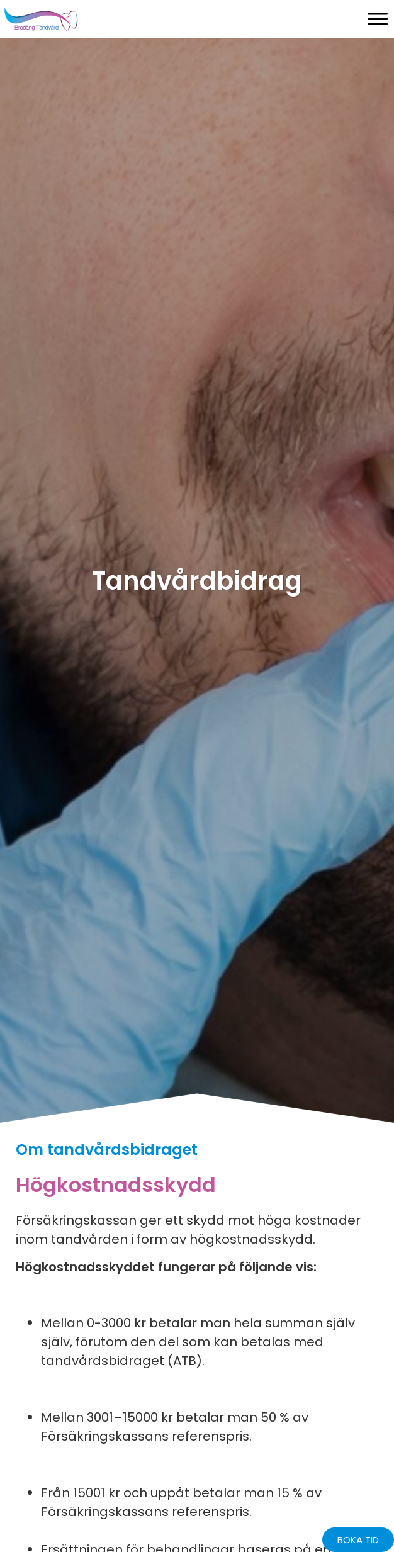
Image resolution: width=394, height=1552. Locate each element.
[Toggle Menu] (378, 19)
